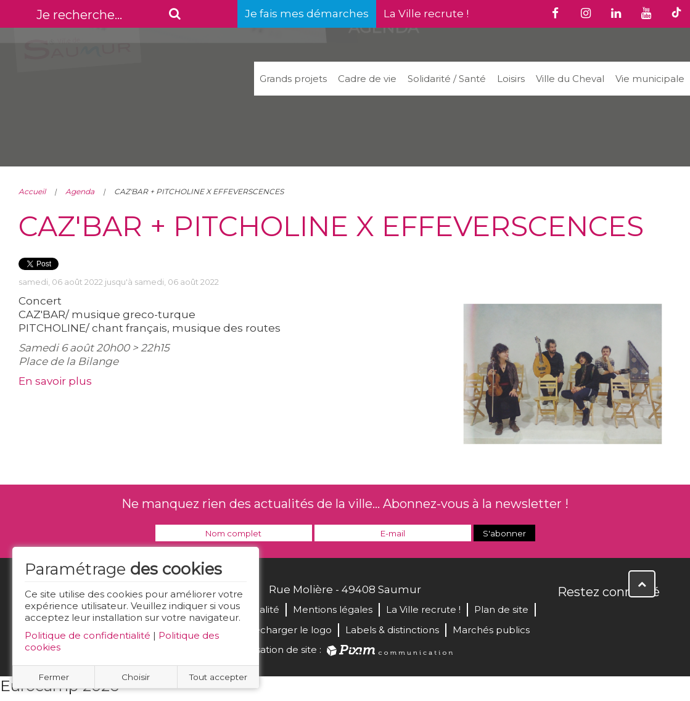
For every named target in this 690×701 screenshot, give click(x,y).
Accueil (32, 191)
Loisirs (511, 78)
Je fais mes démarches (307, 13)
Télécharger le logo (286, 630)
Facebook (568, 618)
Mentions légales (332, 609)
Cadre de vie (367, 78)
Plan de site (501, 609)
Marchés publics (491, 630)
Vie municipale (649, 78)
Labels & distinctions (392, 630)
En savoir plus (55, 381)
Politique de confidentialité (87, 635)
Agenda (79, 191)
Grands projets (293, 78)
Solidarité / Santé (447, 78)
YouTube (622, 618)
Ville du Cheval (570, 78)
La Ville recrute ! (426, 13)
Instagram (649, 618)
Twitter (595, 618)
